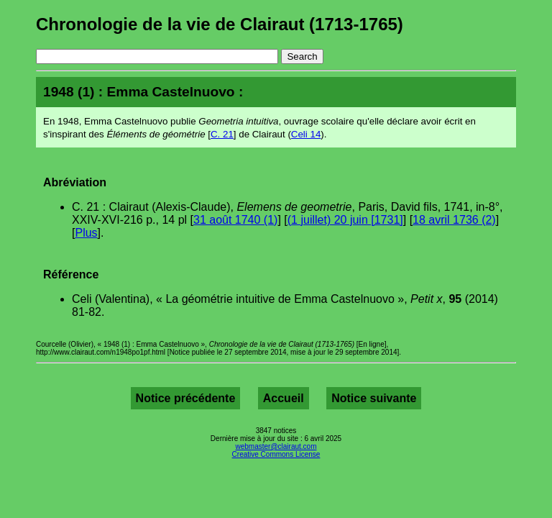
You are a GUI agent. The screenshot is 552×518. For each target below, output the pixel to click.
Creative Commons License (276, 454)
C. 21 (222, 134)
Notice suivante (373, 398)
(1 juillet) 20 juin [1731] (345, 220)
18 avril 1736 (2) (454, 220)
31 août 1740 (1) (235, 220)
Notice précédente (186, 398)
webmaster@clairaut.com (276, 446)
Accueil (283, 398)
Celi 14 (306, 134)
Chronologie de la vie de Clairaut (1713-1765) (219, 24)
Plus (86, 233)
